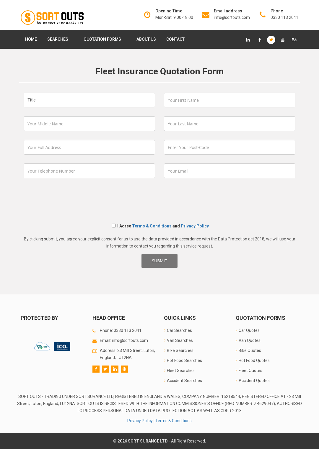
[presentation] (68, 198)
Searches (59, 39)
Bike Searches (178, 350)
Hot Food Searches (183, 360)
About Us (146, 39)
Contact (175, 39)
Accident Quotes (253, 380)
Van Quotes (248, 340)
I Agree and (160, 226)
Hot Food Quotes (253, 360)
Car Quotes (248, 330)
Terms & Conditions (152, 226)
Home (31, 39)
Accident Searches (183, 380)
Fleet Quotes (249, 370)
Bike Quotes (248, 350)
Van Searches (178, 340)
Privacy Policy (195, 226)
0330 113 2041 (284, 17)
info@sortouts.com (232, 17)
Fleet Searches (179, 370)
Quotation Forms (103, 39)
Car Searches (178, 330)
